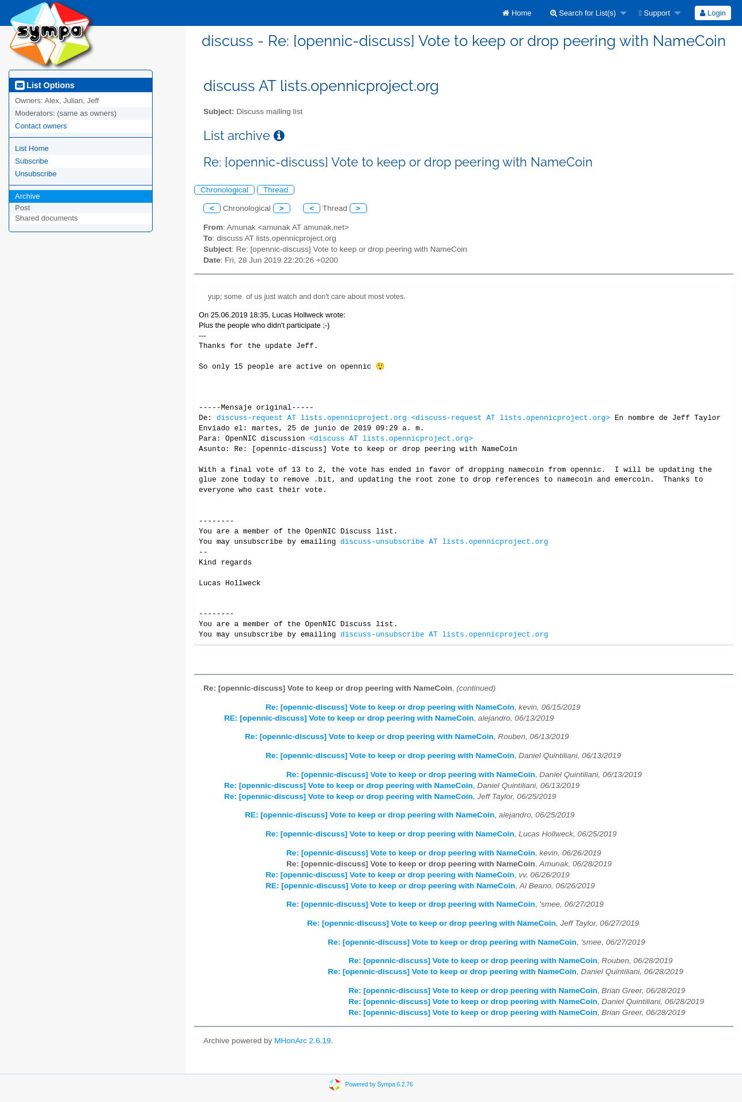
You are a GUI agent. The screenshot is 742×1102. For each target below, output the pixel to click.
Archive (27, 196)
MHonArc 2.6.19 (302, 1040)
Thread (275, 189)
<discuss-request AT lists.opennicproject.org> (511, 417)
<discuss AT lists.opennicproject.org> (391, 438)
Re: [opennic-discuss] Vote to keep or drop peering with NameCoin (390, 707)
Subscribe (31, 161)
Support (654, 13)
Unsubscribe (35, 173)
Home (516, 13)
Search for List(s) (583, 13)
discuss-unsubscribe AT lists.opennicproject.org (444, 541)
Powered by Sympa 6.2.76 (378, 1084)
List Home (32, 148)
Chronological (224, 189)
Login (712, 13)
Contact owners (41, 126)
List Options (44, 85)
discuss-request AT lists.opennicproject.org (312, 417)
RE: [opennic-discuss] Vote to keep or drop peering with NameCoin (349, 718)
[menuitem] (516, 13)
